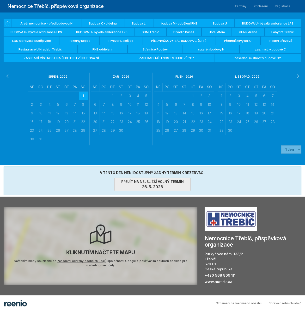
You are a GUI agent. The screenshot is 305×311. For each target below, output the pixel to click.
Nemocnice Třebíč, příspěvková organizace (55, 6)
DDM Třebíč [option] (150, 32)
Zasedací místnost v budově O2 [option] (257, 58)
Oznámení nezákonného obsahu (239, 303)
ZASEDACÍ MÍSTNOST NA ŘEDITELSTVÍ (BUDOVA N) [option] (61, 58)
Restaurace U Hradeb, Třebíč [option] (40, 49)
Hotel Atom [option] (217, 32)
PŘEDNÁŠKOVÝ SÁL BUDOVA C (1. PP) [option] (178, 41)
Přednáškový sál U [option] (237, 41)
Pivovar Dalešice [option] (121, 41)
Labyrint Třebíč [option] (282, 32)
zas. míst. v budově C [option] (270, 49)
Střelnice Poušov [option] (155, 49)
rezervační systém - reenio (16, 303)
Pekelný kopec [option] (80, 41)
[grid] (58, 113)
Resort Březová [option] (280, 41)
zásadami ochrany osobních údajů (81, 261)
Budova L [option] (139, 23)
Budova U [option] (220, 23)
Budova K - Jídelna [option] (103, 23)
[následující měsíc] (297, 76)
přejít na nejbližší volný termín (152, 184)
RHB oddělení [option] (102, 49)
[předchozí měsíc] (7, 76)
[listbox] (152, 40)
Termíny (240, 6)
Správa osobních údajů (285, 303)
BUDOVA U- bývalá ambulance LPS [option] (267, 23)
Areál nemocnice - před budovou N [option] (46, 23)
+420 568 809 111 (220, 275)
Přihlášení (261, 6)
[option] (8, 23)
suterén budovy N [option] (211, 49)
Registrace (282, 6)
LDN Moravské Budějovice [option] (31, 41)
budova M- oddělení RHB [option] (179, 23)
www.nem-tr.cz (218, 281)
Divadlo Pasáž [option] (183, 32)
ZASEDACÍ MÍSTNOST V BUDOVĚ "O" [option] (166, 58)
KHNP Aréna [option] (248, 32)
